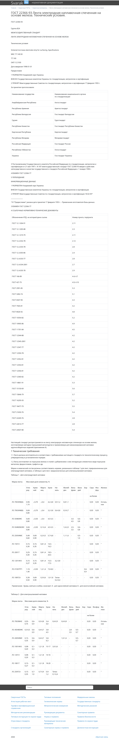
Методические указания (87, 706)
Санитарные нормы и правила (56, 728)
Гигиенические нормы (53, 701)
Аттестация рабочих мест (21, 701)
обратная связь (102, 737)
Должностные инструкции (87, 728)
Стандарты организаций (21, 728)
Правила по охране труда (87, 721)
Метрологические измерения (56, 706)
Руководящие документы (54, 712)
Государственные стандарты (88, 701)
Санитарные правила (85, 712)
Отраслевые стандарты (20, 721)
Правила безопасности (86, 717)
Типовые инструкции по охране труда (26, 717)
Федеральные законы (86, 697)
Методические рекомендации (23, 712)
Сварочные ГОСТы (18, 697)
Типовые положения (52, 697)
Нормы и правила (51, 717)
